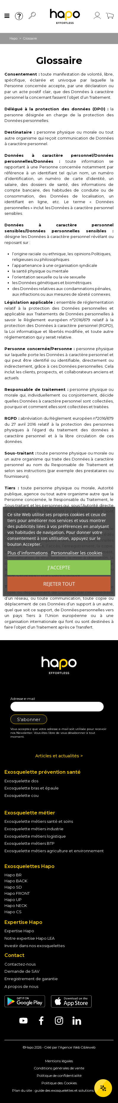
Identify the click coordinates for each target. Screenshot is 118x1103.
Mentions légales (59, 1061)
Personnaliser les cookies (76, 553)
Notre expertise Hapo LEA (29, 938)
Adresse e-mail (22, 698)
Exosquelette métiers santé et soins (38, 821)
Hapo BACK (15, 880)
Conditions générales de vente (59, 1068)
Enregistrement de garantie (31, 978)
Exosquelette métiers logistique (35, 836)
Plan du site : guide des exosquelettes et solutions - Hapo (59, 1090)
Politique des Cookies (59, 1083)
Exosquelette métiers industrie (33, 828)
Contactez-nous (20, 964)
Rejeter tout (59, 584)
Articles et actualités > (59, 756)
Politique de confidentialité (59, 1075)
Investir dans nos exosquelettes (34, 945)
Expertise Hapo (19, 930)
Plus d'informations (27, 553)
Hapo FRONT (17, 893)
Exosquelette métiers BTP (29, 843)
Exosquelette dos (21, 780)
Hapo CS (13, 911)
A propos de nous (21, 986)
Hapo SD (13, 887)
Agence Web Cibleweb (77, 1047)
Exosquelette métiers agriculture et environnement (54, 850)
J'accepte (59, 567)
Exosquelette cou (21, 795)
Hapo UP (13, 899)
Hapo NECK (15, 905)
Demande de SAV (21, 971)
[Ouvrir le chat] (103, 1088)
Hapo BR (13, 874)
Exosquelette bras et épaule (31, 788)
